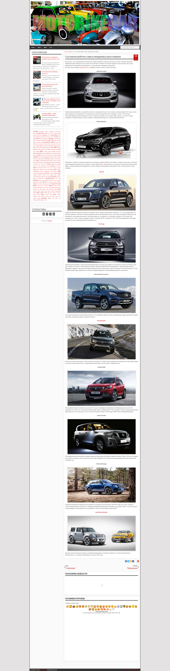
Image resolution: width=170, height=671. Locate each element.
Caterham (45, 151)
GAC (34, 160)
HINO (42, 164)
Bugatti (53, 149)
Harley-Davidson (50, 162)
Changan (53, 151)
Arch (56, 144)
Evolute (51, 157)
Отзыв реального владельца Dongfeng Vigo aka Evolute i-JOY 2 (51, 59)
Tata (51, 192)
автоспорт (41, 131)
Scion (38, 189)
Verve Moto (52, 196)
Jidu (46, 169)
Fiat (46, 158)
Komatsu (41, 171)
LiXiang (51, 174)
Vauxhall (43, 196)
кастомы (35, 135)
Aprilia (51, 144)
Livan (48, 174)
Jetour (37, 169)
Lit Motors (44, 174)
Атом (56, 131)
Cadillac (37, 151)
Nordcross (51, 182)
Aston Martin (36, 145)
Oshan (40, 183)
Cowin (52, 153)
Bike (45, 47)
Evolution (55, 157)
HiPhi (45, 164)
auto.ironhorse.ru (84, 67)
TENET (34, 194)
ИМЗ (53, 133)
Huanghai (43, 166)
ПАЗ (59, 136)
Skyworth (39, 191)
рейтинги (38, 138)
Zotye (41, 200)
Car (51, 47)
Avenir (43, 145)
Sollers (49, 191)
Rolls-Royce (40, 187)
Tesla (38, 194)
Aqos (53, 144)
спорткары (51, 138)
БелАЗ (59, 131)
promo (35, 185)
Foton (59, 158)
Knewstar (59, 169)
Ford (48, 158)
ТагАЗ (34, 140)
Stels (34, 192)
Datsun (39, 155)
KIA (55, 169)
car (41, 151)
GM (49, 160)
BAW (52, 145)
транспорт (44, 140)
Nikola (40, 182)
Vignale (34, 198)
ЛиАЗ (59, 135)
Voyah (53, 198)
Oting (43, 183)
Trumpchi (35, 196)
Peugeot (53, 183)
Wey (56, 198)
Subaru (38, 192)
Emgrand (46, 157)
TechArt (54, 192)
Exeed (59, 157)
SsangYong (58, 191)
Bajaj (49, 145)
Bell (38, 147)
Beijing (55, 145)
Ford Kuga (101, 224)
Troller (50, 194)
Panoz (49, 183)
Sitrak (55, 189)
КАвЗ (56, 133)
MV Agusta (58, 180)
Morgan (43, 180)
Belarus (59, 145)
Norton (55, 182)
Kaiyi (48, 169)
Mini (60, 178)
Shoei (48, 189)
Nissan (44, 182)
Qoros (39, 185)
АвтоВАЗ (35, 131)
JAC (51, 167)
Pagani (46, 183)
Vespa (56, 196)
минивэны (38, 136)
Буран (34, 133)
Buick (57, 149)
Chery (34, 153)
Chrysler (44, 153)
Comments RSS (135, 669)
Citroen (48, 153)
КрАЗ (49, 135)
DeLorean (44, 155)
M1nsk (34, 176)
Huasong (48, 166)
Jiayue (43, 169)
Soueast (53, 191)
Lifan (59, 173)
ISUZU (45, 167)
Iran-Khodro (40, 167)
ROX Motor (45, 187)
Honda (48, 164)
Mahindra (38, 176)
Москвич (43, 136)
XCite (59, 198)
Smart (42, 191)
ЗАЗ (48, 133)
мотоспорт (48, 136)
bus (60, 149)
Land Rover (46, 173)
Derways (48, 155)
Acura (56, 142)
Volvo (49, 198)
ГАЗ (46, 133)
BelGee (35, 147)
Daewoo (59, 153)
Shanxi (44, 189)
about (53, 142)
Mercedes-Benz (50, 178)
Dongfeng (35, 157)
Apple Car (47, 144)
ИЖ (50, 133)
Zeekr (38, 200)
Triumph (46, 194)
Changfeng (58, 151)
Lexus (56, 173)
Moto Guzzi (50, 180)
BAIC (46, 145)
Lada (59, 171)
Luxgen (59, 174)
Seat (41, 189)
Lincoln (39, 174)
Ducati (42, 157)
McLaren (58, 176)
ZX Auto (45, 200)
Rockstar (35, 187)
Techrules (58, 192)
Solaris (45, 191)
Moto (39, 47)
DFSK (55, 155)
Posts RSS (127, 669)
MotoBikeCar (43, 669)
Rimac (59, 185)
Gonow (54, 160)
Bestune (49, 147)
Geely (37, 160)
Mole (40, 180)
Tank (49, 192)
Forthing (52, 158)
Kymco (55, 171)
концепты (44, 135)
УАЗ (52, 140)
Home (33, 47)
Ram (43, 185)
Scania (34, 189)
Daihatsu (35, 155)
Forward (55, 158)
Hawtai (59, 162)
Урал (55, 140)
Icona (59, 166)
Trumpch (59, 194)
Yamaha (35, 200)
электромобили (46, 142)
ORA (37, 183)
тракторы (38, 140)
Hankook (44, 162)
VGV (60, 196)
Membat (35, 178)
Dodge (59, 155)
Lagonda (35, 173)
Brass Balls (44, 149)
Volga (38, 198)
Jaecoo (55, 167)
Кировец (40, 135)
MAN (42, 176)
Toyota (42, 194)
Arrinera (59, 144)
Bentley (44, 147)
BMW (55, 147)
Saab (56, 187)
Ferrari (42, 158)
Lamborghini (40, 173)
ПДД (34, 138)
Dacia (55, 153)
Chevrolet (39, 153)
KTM (51, 171)
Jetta (40, 169)
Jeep (34, 169)
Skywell (34, 191)
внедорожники (40, 133)
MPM (54, 180)
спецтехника (44, 138)
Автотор (46, 131)
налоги (52, 136)
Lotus (55, 174)
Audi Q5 (101, 171)
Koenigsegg (36, 171)
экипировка (38, 142)
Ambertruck (42, 144)
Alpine (38, 144)
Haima (40, 162)
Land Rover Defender (101, 512)
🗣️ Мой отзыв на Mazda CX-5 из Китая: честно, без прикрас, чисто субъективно (51, 100)
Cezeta (49, 151)
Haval (55, 162)
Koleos (101, 164)
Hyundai (52, 166)
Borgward (35, 149)
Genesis (46, 160)
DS (39, 157)
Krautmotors (46, 171)
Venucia (47, 196)
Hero (39, 164)
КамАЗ (59, 133)
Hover (39, 166)
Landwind (52, 173)
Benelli (40, 147)
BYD (34, 151)
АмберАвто (51, 131)
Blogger (50, 220)
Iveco (48, 167)
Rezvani (55, 185)
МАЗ (34, 136)
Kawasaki (51, 169)
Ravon (46, 185)
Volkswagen (44, 198)
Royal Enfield (51, 187)
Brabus (39, 149)
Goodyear (58, 160)
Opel (34, 183)
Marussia (46, 176)
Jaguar (59, 167)
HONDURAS (54, 164)
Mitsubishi (35, 180)
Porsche (58, 183)
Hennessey (35, 164)
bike (52, 147)
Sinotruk (51, 189)
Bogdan (59, 147)
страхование (57, 138)
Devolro (52, 155)
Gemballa (41, 160)
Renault (51, 185)
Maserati (50, 176)
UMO (39, 196)
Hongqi (59, 164)
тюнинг (49, 140)
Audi (41, 145)
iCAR (56, 166)
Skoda (59, 189)
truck (54, 194)
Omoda (59, 182)
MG (56, 178)
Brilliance (49, 149)
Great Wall (35, 162)
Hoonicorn (35, 166)
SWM (46, 192)
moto (46, 180)
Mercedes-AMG (41, 178)
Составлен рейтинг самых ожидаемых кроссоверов (93, 56)
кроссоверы (54, 135)
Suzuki (42, 192)
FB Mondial (38, 158)
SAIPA (59, 187)
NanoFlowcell (36, 182)
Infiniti (34, 167)
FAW (34, 158)
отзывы (56, 136)
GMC (51, 160)
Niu (47, 182)
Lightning (35, 174)
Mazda (54, 176)
